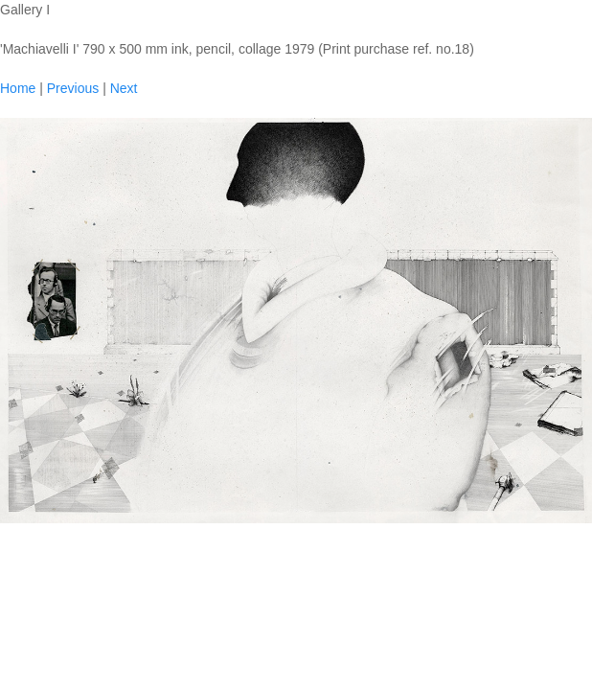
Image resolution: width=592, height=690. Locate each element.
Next (124, 88)
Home (17, 88)
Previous (73, 88)
